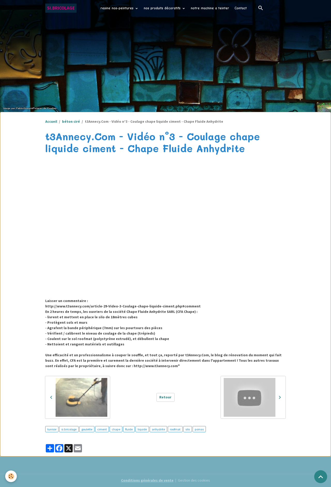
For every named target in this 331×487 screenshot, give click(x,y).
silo (187, 429)
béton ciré (71, 121)
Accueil (51, 121)
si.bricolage (69, 429)
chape (116, 429)
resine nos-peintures (118, 8)
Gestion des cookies (194, 480)
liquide (142, 429)
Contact (241, 8)
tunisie (51, 429)
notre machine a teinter (210, 8)
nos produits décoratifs (163, 8)
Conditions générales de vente (147, 480)
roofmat (175, 429)
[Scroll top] (320, 476)
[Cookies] (11, 476)
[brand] (61, 8)
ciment (102, 429)
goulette (86, 429)
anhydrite (158, 429)
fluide (129, 429)
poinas (199, 429)
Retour (165, 397)
